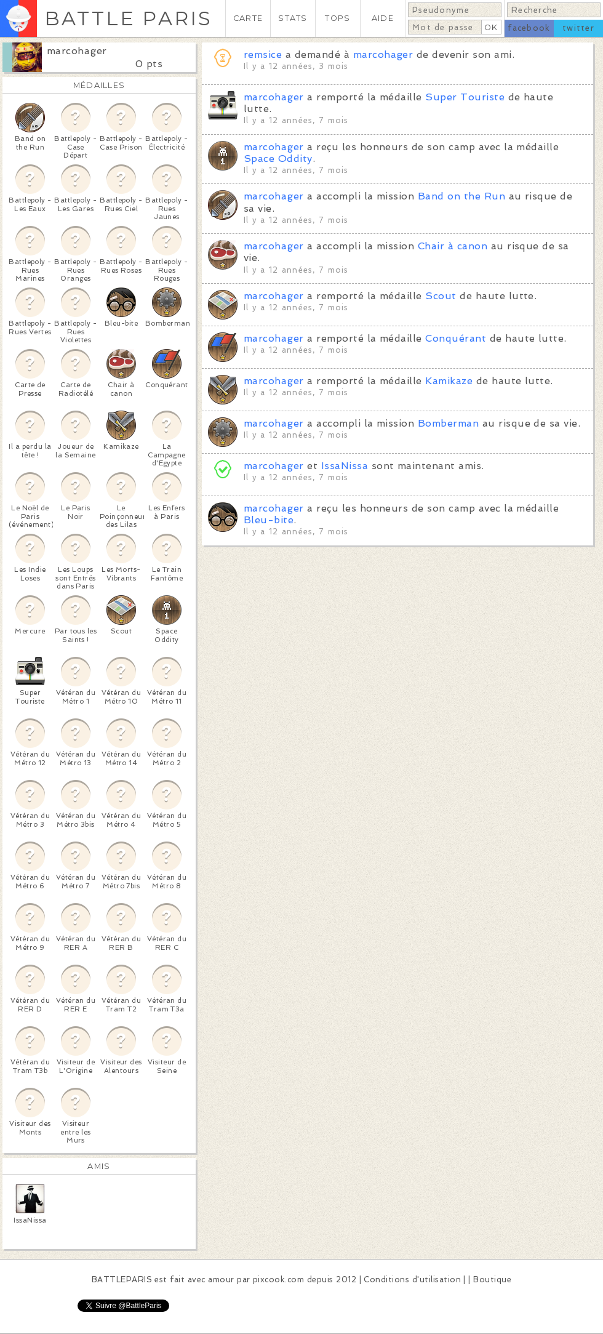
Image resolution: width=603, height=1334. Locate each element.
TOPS (337, 18)
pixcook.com (278, 1279)
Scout (440, 296)
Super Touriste (465, 97)
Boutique (492, 1279)
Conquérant (455, 338)
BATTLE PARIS (128, 18)
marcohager (77, 51)
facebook (529, 28)
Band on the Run (461, 196)
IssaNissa (344, 466)
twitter (578, 28)
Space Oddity (278, 158)
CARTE (248, 18)
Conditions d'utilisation (412, 1279)
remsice (263, 54)
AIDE (383, 18)
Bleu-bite (269, 520)
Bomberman (448, 423)
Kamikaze (449, 381)
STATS (292, 18)
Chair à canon (452, 246)
